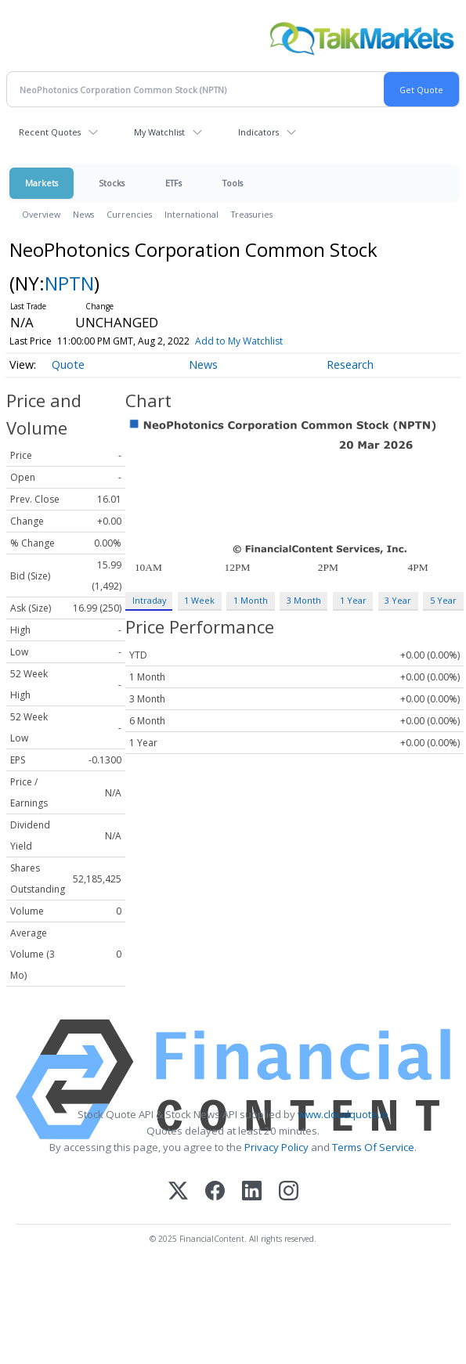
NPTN (69, 283)
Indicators (258, 132)
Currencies (129, 214)
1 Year (353, 600)
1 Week (199, 600)
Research (350, 364)
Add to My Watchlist (261, 341)
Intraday (149, 600)
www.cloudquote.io (343, 1114)
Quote (68, 364)
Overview (41, 214)
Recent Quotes (50, 132)
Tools (232, 183)
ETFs (173, 183)
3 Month (304, 600)
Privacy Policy (276, 1147)
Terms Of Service (373, 1147)
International (191, 214)
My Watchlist (159, 132)
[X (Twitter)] (178, 1192)
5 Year (443, 600)
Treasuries (252, 214)
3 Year (398, 600)
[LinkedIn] (252, 1192)
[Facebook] (215, 1192)
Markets (41, 183)
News (83, 214)
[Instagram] (289, 1192)
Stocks (112, 183)
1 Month (250, 600)
